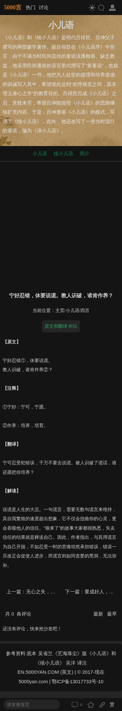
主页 (59, 310)
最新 (98, 614)
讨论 (43, 7)
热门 (30, 7)
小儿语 (40, 153)
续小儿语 (63, 153)
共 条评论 (18, 614)
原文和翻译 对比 (61, 326)
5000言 (12, 7)
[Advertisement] (61, 225)
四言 (84, 310)
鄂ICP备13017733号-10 (77, 681)
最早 (112, 614)
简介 (84, 153)
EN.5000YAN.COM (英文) (45, 672)
